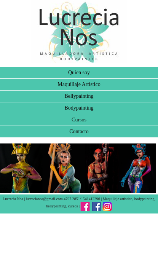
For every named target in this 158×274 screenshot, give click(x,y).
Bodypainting (78, 108)
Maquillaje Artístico (78, 84)
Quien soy (79, 72)
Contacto (79, 131)
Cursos (79, 120)
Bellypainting (78, 96)
